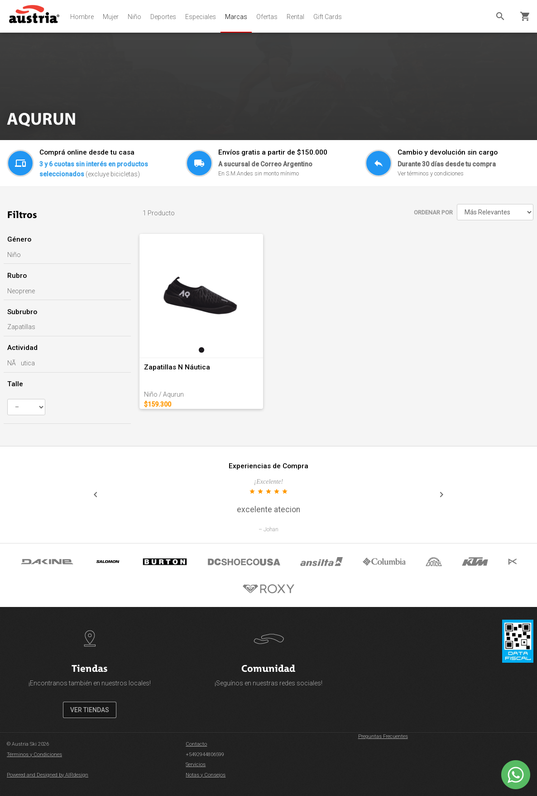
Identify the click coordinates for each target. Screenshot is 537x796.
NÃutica (21, 363)
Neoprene (21, 291)
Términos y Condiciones (34, 754)
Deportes (163, 16)
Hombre (82, 16)
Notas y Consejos (205, 775)
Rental (295, 16)
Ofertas (267, 16)
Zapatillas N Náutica (177, 367)
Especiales (200, 16)
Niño (134, 16)
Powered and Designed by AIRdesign (47, 775)
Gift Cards (327, 16)
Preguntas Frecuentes (383, 736)
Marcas (236, 16)
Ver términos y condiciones (431, 173)
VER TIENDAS (89, 709)
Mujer (111, 16)
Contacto (196, 744)
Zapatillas (21, 326)
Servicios (196, 764)
